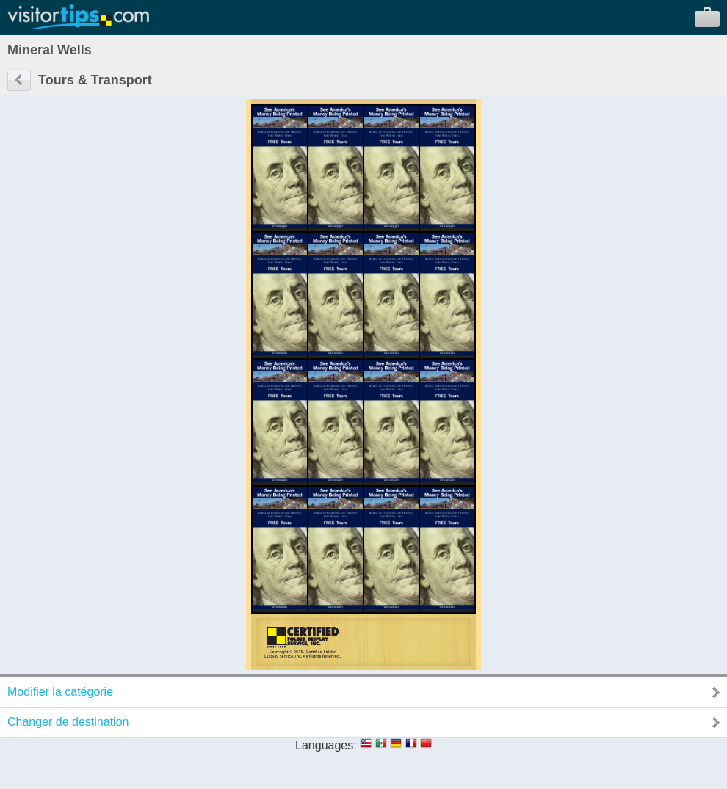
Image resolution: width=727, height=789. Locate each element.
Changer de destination (68, 722)
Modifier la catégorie (60, 692)
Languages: (326, 745)
